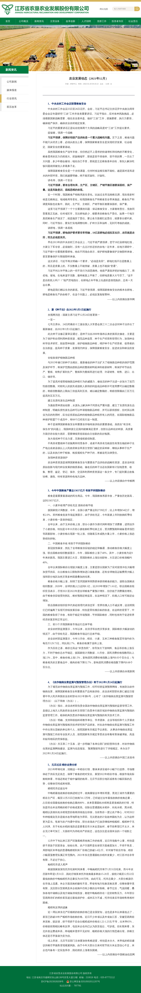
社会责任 (133, 21)
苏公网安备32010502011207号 (85, 981)
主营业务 (54, 21)
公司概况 (23, 21)
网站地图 (104, 9)
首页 (8, 21)
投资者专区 (117, 21)
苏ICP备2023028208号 (52, 981)
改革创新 (70, 21)
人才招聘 (86, 21)
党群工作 (101, 21)
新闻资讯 (39, 21)
